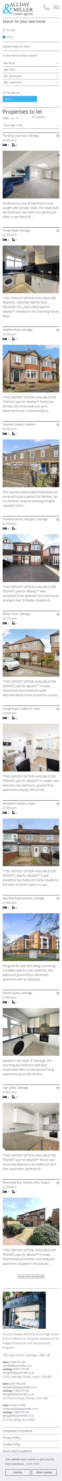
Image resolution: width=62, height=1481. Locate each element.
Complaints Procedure (17, 1431)
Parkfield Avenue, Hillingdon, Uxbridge (25, 519)
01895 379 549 (21, 1369)
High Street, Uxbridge (15, 1088)
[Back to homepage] (21, 9)
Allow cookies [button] (44, 1472)
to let (10, 37)
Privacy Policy (11, 1438)
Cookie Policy (11, 1444)
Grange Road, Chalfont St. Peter (21, 709)
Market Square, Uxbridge (17, 993)
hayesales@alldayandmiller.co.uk (20, 1387)
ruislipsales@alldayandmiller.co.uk (20, 1408)
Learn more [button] (33, 1463)
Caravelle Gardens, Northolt (19, 424)
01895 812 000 (17, 1405)
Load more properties (31, 1276)
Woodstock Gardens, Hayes (19, 803)
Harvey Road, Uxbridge (16, 230)
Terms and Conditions (17, 1451)
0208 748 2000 (17, 1383)
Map (17, 118)
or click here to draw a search (20, 55)
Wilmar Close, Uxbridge (16, 614)
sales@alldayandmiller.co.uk (17, 1365)
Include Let (13, 93)
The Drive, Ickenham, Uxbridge (21, 135)
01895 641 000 (17, 1362)
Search (8, 99)
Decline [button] (18, 1472)
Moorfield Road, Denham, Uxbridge (23, 898)
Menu (57, 7)
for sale (11, 30)
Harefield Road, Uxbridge (17, 329)
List (12, 118)
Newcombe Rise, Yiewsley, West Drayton (26, 1182)
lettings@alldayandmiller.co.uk (18, 1372)
